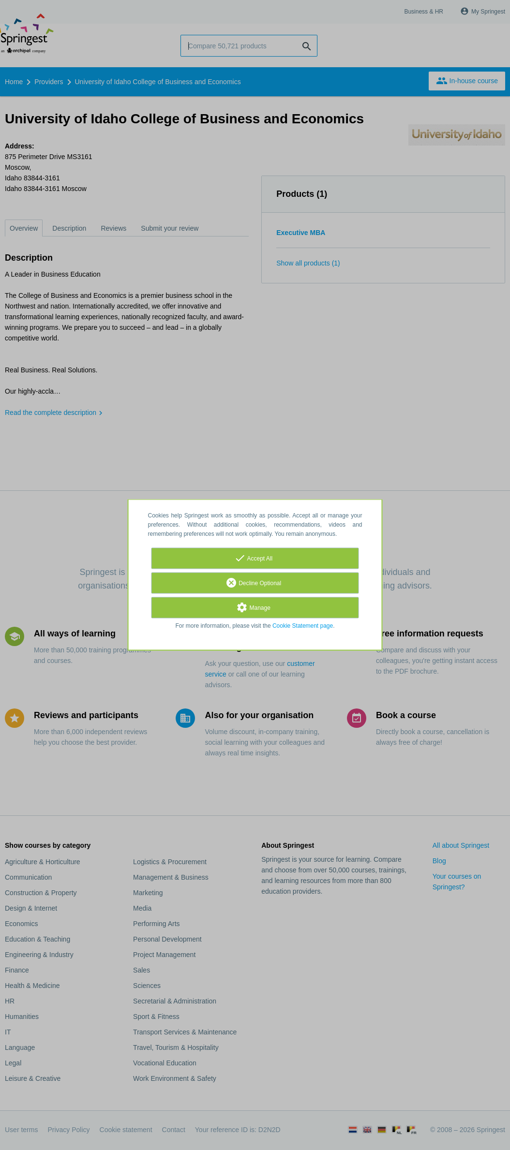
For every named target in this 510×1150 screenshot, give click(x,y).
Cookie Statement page (302, 626)
